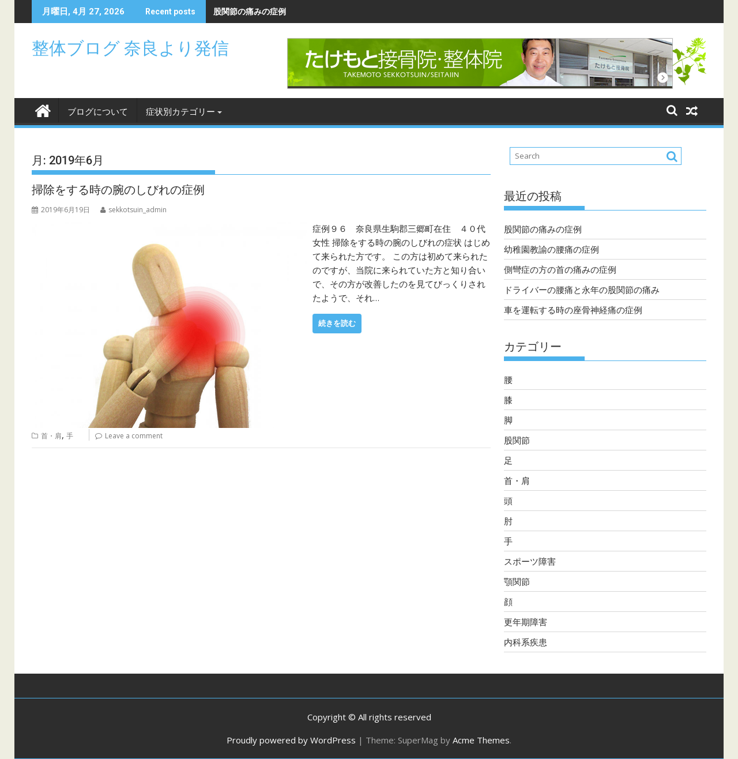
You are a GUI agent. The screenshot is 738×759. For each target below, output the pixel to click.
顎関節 (517, 581)
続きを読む (337, 323)
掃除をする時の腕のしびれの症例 (118, 190)
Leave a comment (134, 436)
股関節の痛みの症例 (249, 11)
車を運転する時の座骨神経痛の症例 (573, 309)
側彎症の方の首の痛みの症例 (560, 269)
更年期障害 (525, 622)
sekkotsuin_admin (133, 210)
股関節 (517, 440)
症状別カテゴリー (180, 112)
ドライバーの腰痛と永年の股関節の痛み (582, 289)
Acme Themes (481, 740)
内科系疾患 (525, 642)
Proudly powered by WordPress (291, 740)
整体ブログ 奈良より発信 (130, 48)
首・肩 (51, 436)
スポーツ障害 (530, 561)
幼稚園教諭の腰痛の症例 (551, 249)
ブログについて (97, 112)
